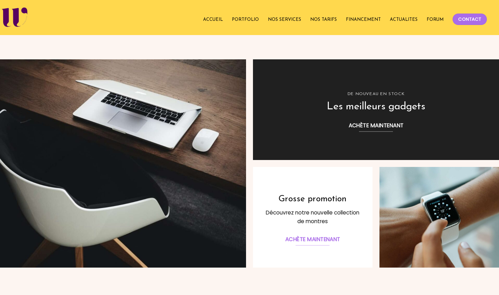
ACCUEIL (213, 19)
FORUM (435, 19)
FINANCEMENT (363, 19)
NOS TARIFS (323, 19)
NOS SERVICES (284, 19)
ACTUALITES (404, 19)
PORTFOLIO (245, 19)
